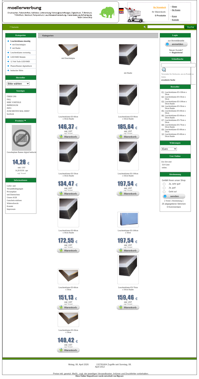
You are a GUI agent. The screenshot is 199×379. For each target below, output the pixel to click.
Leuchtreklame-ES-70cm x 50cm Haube (128, 288)
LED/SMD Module (18, 57)
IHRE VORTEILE (14, 102)
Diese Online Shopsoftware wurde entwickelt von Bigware (100, 376)
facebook (10, 114)
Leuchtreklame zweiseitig (20, 52)
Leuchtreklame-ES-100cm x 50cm (128, 231)
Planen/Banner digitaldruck (21, 66)
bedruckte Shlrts (16, 70)
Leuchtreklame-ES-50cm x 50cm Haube (68, 175)
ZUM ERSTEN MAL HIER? (18, 111)
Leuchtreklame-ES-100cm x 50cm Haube (128, 175)
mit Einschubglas (19, 45)
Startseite (14, 27)
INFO (9, 108)
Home (174, 6)
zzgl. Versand (21, 173)
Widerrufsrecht (12, 203)
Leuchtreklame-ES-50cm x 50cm (68, 331)
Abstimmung (177, 201)
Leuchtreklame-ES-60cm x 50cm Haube (68, 118)
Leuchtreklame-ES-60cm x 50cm (68, 288)
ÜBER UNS (11, 96)
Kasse (174, 16)
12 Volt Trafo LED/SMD (20, 61)
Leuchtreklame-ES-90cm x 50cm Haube (128, 118)
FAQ (8, 99)
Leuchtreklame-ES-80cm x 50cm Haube (68, 231)
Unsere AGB (12, 197)
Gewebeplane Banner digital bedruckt (21, 152)
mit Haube (16, 48)
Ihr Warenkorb (159, 7)
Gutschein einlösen (14, 200)
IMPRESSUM (12, 105)
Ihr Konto (176, 10)
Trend (168, 201)
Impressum (11, 209)
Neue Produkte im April (48, 81)
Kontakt (175, 20)
